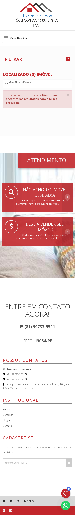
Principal (8, 409)
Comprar (8, 415)
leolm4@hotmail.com (19, 369)
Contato (7, 425)
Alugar (6, 420)
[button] (37, 82)
